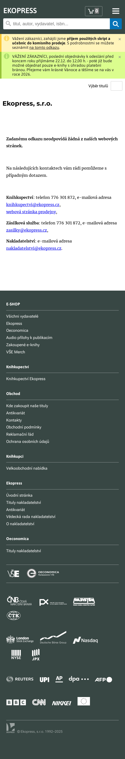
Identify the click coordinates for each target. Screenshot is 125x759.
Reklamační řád (20, 434)
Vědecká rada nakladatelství (30, 516)
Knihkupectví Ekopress (25, 378)
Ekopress (14, 323)
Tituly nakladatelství (23, 502)
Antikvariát (15, 413)
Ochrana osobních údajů (27, 441)
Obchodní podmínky (23, 427)
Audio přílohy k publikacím (29, 337)
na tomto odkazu (44, 47)
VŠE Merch (15, 352)
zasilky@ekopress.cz (26, 230)
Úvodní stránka (19, 495)
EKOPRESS (20, 10)
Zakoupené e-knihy (23, 344)
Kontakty (14, 420)
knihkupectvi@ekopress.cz (32, 204)
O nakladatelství (20, 523)
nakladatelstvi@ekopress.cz (33, 248)
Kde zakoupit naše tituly (27, 405)
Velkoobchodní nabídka (26, 468)
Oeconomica (17, 330)
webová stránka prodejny (31, 211)
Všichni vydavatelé (22, 316)
